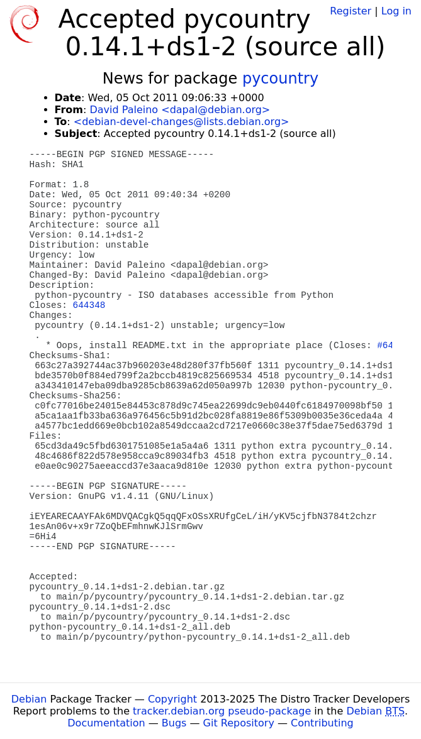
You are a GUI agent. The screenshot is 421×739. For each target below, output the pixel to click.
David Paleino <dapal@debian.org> (179, 110)
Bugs (174, 723)
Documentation (106, 723)
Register (350, 11)
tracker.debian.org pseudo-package (222, 711)
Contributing (322, 723)
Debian (29, 699)
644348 (89, 305)
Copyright (172, 699)
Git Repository (238, 723)
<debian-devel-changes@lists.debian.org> (181, 122)
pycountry (280, 78)
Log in (396, 11)
